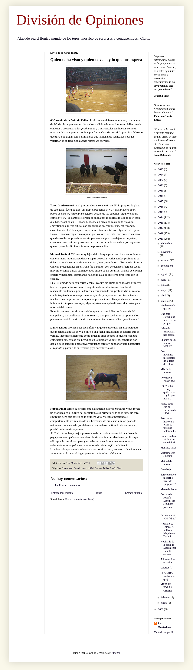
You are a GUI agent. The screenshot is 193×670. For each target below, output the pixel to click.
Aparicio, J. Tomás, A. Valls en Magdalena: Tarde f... (168, 530)
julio (164, 279)
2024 (161, 174)
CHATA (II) (167, 567)
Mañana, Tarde (168, 447)
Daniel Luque (80, 468)
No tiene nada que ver (168, 307)
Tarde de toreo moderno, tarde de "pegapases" (168, 479)
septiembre (167, 265)
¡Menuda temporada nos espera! (168, 331)
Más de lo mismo (166, 371)
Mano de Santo (169, 489)
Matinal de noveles (166, 463)
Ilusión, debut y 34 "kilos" (168, 517)
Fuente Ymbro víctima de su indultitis (168, 439)
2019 (161, 190)
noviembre (166, 252)
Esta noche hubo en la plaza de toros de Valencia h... (168, 424)
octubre (165, 260)
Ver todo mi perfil (163, 632)
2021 (161, 185)
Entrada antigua (133, 493)
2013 (161, 222)
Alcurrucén (67, 468)
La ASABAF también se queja (168, 576)
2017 (161, 201)
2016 (161, 206)
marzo (164, 301)
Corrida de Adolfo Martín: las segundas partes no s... (168, 502)
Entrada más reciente (62, 493)
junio (164, 285)
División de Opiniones (80, 20)
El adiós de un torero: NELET (168, 343)
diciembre (166, 243)
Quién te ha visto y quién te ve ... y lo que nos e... (168, 392)
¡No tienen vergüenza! (168, 379)
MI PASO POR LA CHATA (167, 587)
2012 (161, 228)
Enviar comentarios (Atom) (79, 499)
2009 (161, 609)
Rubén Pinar (116, 468)
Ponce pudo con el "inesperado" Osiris (168, 408)
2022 (161, 180)
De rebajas (166, 469)
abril (164, 295)
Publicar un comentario (67, 485)
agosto (165, 274)
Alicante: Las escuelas (168, 561)
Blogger (115, 653)
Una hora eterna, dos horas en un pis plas (168, 318)
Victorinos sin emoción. (168, 455)
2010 (161, 238)
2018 (161, 196)
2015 (161, 212)
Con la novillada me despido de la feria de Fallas (168, 357)
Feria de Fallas (102, 468)
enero (164, 602)
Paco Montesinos (164, 625)
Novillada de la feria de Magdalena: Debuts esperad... (168, 548)
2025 (161, 169)
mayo (164, 290)
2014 (161, 217)
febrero (165, 597)
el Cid (90, 468)
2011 (161, 233)
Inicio (99, 493)
